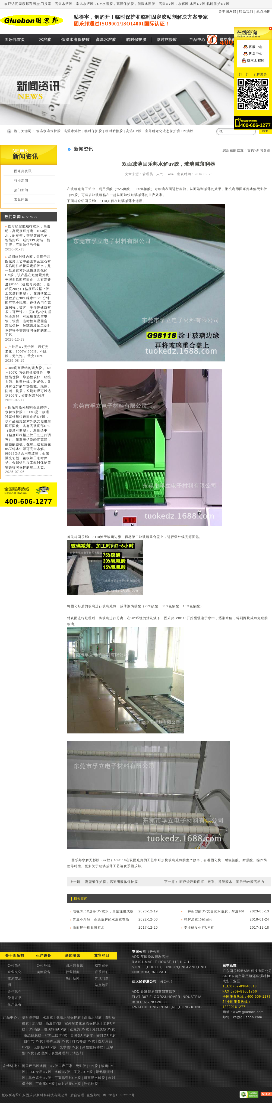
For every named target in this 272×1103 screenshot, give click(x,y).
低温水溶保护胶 (75, 40)
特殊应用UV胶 (57, 1041)
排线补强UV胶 (83, 1041)
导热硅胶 (91, 1084)
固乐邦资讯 (23, 171)
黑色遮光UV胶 (40, 1078)
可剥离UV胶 (45, 1084)
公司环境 (44, 965)
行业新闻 (21, 180)
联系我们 (246, 12)
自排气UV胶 (33, 1041)
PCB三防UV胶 (56, 1035)
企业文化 (15, 972)
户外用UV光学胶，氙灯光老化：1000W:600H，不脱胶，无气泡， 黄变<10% (27, 351)
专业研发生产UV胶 (199, 927)
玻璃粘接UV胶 (55, 1029)
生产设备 (15, 1004)
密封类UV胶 (106, 1035)
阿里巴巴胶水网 (34, 1066)
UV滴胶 (187, 131)
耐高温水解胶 (94, 1078)
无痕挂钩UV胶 (45, 1047)
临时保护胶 (136, 40)
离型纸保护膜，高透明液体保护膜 (111, 882)
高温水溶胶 (106, 40)
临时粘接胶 (167, 40)
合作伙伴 (15, 991)
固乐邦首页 (15, 40)
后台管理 (77, 1095)
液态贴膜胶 (33, 1035)
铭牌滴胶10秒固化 (198, 919)
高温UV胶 (134, 131)
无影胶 (81, 1066)
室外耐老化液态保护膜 (162, 131)
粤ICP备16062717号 (119, 1095)
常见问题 (21, 199)
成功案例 (228, 40)
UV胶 (93, 1066)
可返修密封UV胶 (68, 1078)
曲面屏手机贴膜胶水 (89, 927)
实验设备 (44, 972)
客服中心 (256, 47)
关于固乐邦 (227, 12)
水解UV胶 (62, 1072)
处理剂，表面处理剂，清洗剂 (60, 1053)
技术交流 (15, 978)
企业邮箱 (94, 1095)
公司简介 (15, 965)
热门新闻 (21, 190)
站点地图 (264, 12)
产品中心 (197, 40)
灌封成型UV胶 (103, 1029)
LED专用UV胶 (40, 1072)
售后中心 (256, 54)
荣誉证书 (15, 998)
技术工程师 (256, 60)
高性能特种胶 (92, 1047)
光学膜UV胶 (69, 1047)
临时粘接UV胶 (69, 1084)
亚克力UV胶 (79, 1029)
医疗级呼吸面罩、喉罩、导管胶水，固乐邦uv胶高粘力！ (223, 882)
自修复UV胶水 (82, 1035)
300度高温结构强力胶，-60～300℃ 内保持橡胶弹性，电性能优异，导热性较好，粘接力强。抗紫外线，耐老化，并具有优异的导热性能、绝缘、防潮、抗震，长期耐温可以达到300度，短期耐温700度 (28, 381)
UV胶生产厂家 (61, 1066)
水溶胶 (45, 40)
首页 (250, 150)
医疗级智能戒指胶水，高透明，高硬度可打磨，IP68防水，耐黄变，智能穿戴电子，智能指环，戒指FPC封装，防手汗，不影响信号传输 (28, 235)
